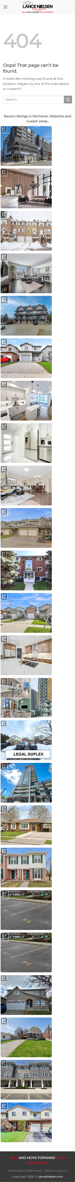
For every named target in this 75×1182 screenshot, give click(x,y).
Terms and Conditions (25, 1170)
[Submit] (68, 99)
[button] (5, 7)
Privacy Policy (55, 1170)
